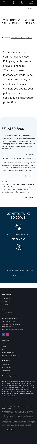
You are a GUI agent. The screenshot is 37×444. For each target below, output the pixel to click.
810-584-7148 (18, 239)
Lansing (17, 389)
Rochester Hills (20, 391)
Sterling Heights (6, 393)
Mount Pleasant (25, 389)
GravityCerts (10, 429)
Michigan (26, 385)
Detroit (23, 387)
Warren (14, 393)
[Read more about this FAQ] (30, 154)
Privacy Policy (14, 406)
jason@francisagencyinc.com (15, 329)
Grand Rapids (10, 389)
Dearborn (17, 387)
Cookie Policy (23, 406)
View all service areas (8, 395)
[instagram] (7, 334)
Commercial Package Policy (21, 38)
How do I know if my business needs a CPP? (16, 136)
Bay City (11, 387)
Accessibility (5, 406)
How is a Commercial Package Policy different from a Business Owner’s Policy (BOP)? (17, 159)
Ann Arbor (5, 387)
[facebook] (3, 334)
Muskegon (5, 391)
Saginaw (28, 391)
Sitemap (9, 408)
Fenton (28, 387)
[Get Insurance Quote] (18, 276)
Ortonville (12, 391)
